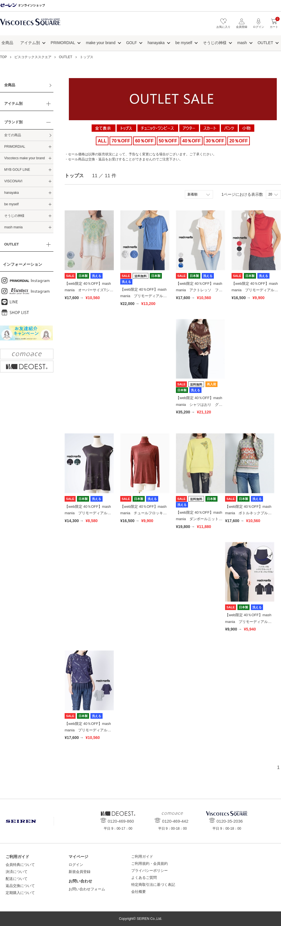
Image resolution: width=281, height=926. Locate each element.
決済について (17, 872)
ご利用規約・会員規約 (149, 863)
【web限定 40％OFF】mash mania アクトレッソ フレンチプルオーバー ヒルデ (199, 290)
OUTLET (265, 42)
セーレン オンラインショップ (22, 5)
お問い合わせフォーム (87, 889)
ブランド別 (13, 122)
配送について (17, 879)
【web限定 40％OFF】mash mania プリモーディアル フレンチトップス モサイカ (88, 513)
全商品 (7, 42)
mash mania (13, 227)
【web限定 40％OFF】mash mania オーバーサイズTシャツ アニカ (89, 290)
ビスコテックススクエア (30, 25)
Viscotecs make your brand (24, 158)
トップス (86, 57)
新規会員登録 (79, 872)
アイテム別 (30, 42)
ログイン (76, 865)
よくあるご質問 (144, 877)
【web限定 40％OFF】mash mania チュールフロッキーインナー (143, 513)
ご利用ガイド (142, 856)
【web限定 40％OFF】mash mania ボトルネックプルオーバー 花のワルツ (248, 513)
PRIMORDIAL (63, 42)
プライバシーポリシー (149, 870)
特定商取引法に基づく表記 (153, 884)
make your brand (100, 42)
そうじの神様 (214, 42)
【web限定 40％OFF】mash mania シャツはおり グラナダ (199, 404)
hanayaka (156, 42)
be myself (183, 42)
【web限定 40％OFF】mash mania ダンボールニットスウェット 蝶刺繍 (199, 519)
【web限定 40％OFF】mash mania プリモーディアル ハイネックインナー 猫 (248, 621)
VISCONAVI (13, 181)
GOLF (131, 42)
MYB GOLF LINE (17, 170)
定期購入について (20, 893)
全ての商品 (12, 135)
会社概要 (138, 891)
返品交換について (20, 886)
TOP (3, 57)
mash (242, 42)
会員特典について (20, 865)
